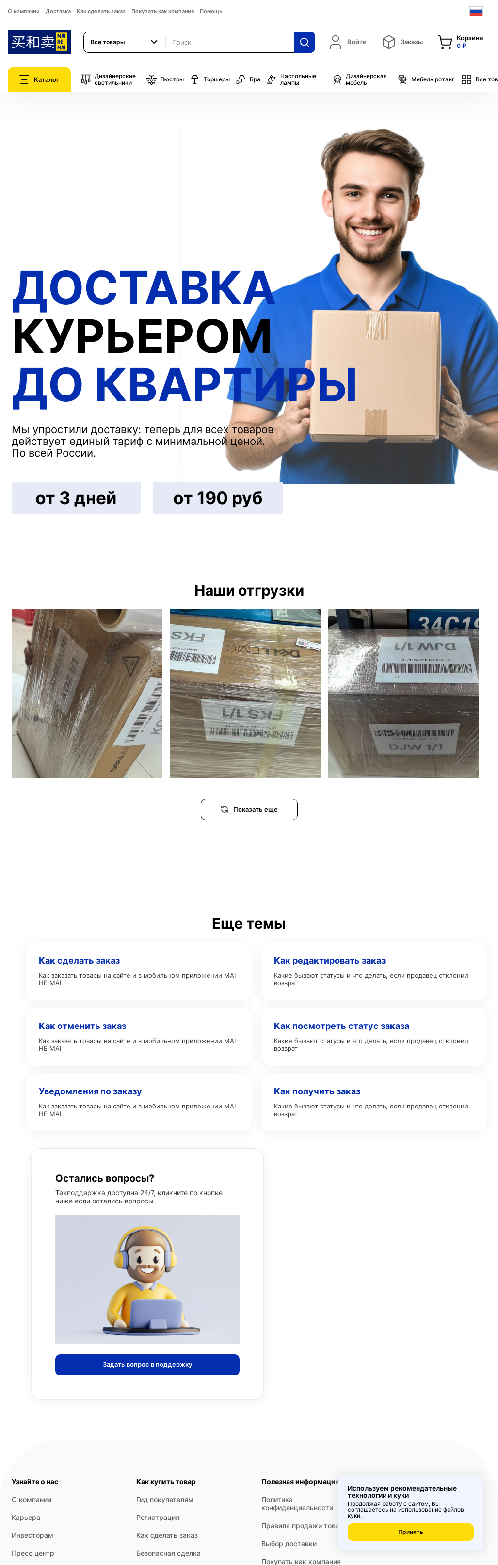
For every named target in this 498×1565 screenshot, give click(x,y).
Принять (410, 1531)
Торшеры (210, 79)
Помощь (211, 11)
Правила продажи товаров (306, 1525)
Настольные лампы (291, 79)
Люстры (165, 79)
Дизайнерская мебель (359, 79)
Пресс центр (33, 1553)
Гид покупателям (164, 1499)
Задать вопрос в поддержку (147, 1364)
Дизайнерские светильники (108, 79)
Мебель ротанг (426, 79)
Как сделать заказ (101, 11)
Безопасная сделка (168, 1553)
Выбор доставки (289, 1543)
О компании (24, 11)
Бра (248, 79)
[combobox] (124, 42)
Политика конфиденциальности (297, 1503)
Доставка (58, 11)
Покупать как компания (162, 11)
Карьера (26, 1517)
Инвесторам (32, 1535)
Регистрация (157, 1517)
